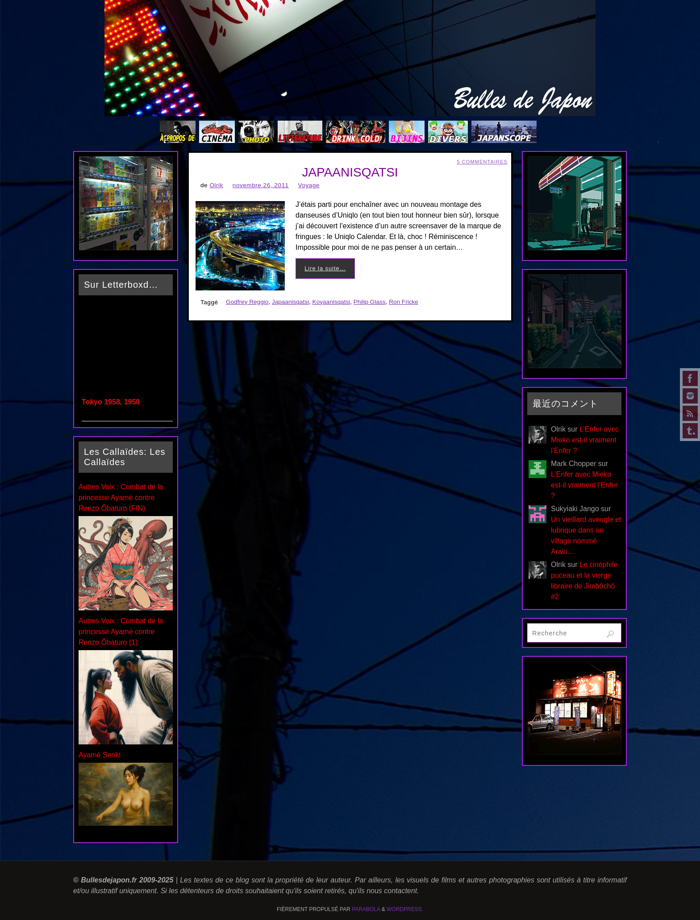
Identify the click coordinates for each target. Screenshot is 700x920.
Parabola (366, 909)
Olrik (216, 185)
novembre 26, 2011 (261, 185)
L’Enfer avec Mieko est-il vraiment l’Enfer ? (585, 439)
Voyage (309, 185)
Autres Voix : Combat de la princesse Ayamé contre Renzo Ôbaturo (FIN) (121, 497)
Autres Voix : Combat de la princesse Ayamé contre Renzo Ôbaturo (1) (121, 631)
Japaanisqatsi (290, 301)
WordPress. (405, 909)
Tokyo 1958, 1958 (111, 402)
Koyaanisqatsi (331, 301)
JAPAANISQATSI (350, 172)
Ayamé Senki (100, 755)
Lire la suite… (325, 268)
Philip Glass (370, 301)
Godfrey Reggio (247, 301)
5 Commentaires (482, 161)
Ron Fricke (403, 301)
